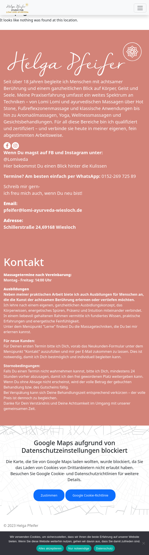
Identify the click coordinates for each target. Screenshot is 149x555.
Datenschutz (104, 548)
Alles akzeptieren (50, 548)
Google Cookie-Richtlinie (90, 495)
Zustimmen (49, 495)
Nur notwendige (78, 548)
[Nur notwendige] (143, 543)
